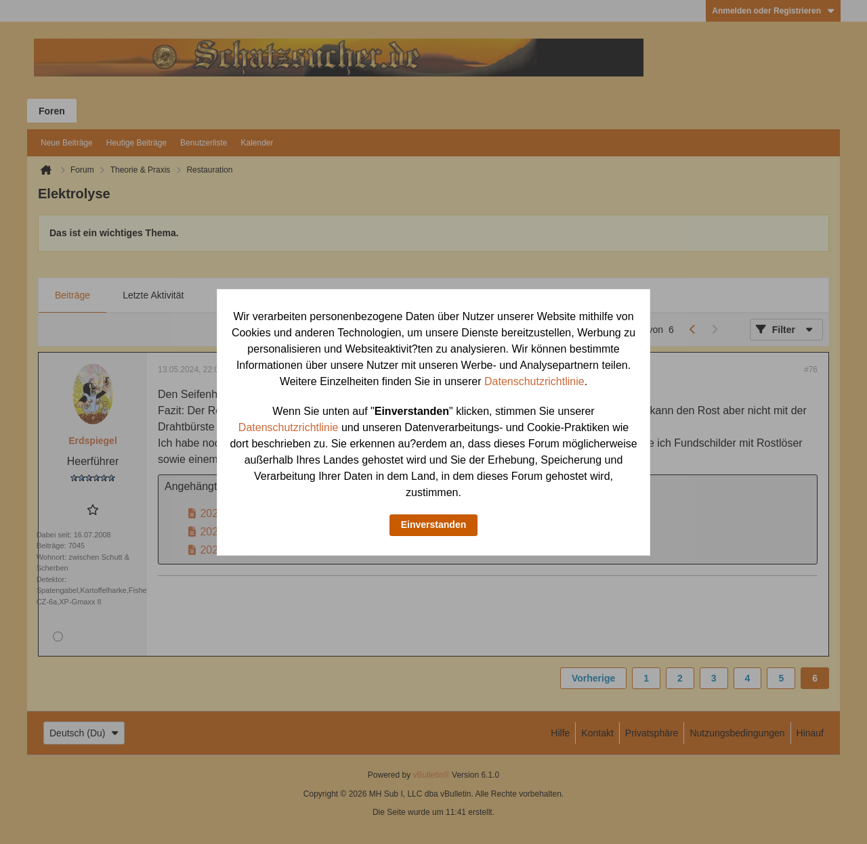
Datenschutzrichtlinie (534, 381)
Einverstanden (433, 524)
